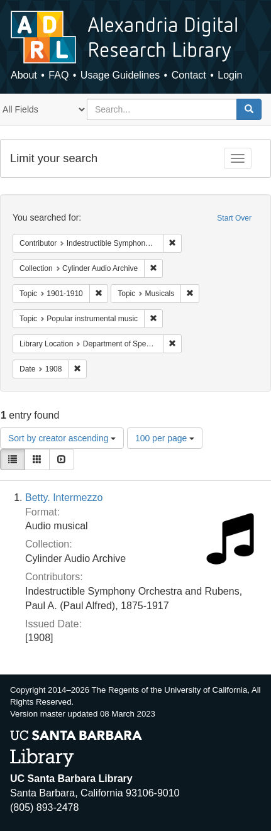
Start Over (234, 218)
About (24, 75)
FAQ (58, 75)
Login (230, 75)
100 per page (164, 438)
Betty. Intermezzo (63, 497)
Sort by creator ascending (62, 438)
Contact (189, 75)
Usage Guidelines (120, 75)
